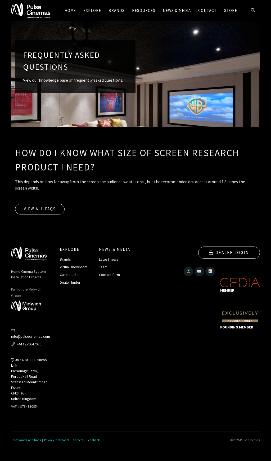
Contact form (109, 274)
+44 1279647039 (26, 344)
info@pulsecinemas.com (30, 334)
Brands (65, 259)
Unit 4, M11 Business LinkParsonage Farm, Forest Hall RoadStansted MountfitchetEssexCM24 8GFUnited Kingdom (29, 379)
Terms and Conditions (26, 440)
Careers (78, 440)
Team (103, 267)
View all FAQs (40, 208)
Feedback (93, 440)
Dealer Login (229, 252)
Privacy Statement (56, 440)
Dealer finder (70, 282)
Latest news (108, 259)
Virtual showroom (73, 267)
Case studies (70, 274)
